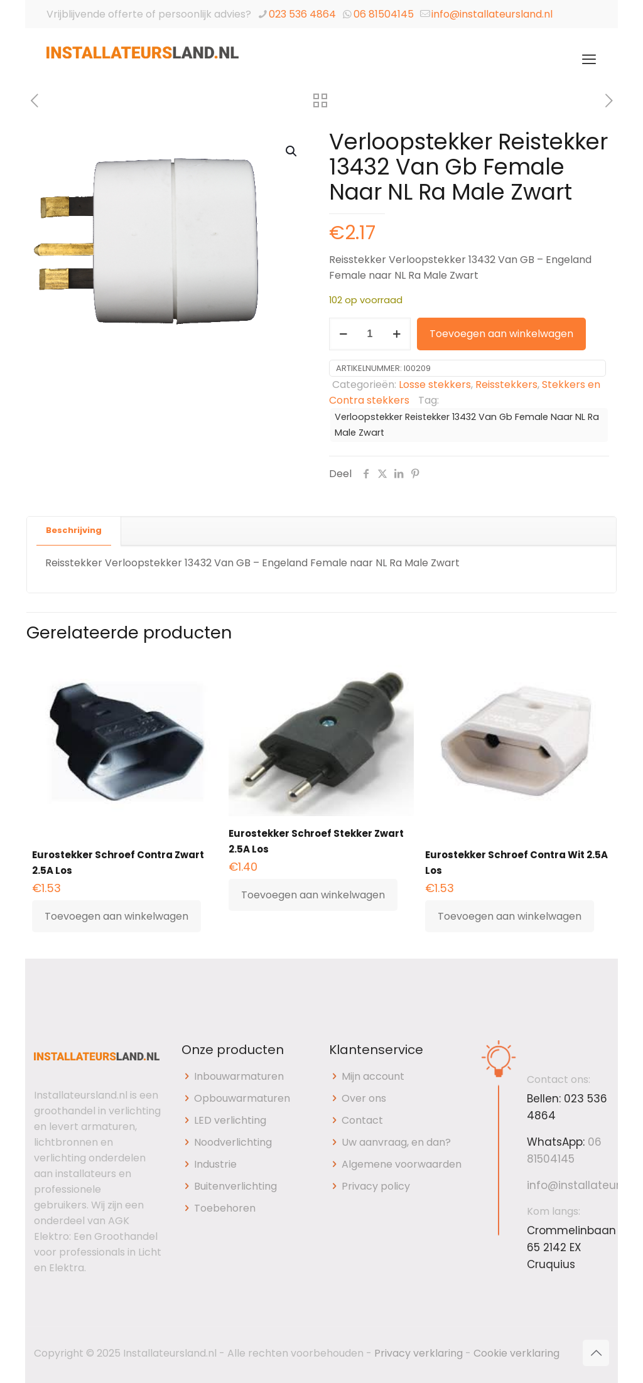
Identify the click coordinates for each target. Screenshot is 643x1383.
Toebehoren (225, 1208)
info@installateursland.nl (492, 14)
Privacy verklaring (418, 1353)
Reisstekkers (506, 384)
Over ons (364, 1098)
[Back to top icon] (596, 1353)
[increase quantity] (397, 334)
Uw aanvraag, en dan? (396, 1142)
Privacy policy (376, 1186)
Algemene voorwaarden (402, 1164)
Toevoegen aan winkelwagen (501, 333)
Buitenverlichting (235, 1186)
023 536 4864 (302, 14)
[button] (292, 151)
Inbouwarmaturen (239, 1076)
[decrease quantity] (343, 334)
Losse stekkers (435, 384)
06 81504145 (384, 14)
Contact (362, 1120)
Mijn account (373, 1076)
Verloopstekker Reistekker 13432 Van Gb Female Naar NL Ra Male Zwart (467, 425)
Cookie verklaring (516, 1353)
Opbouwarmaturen (242, 1098)
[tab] (74, 531)
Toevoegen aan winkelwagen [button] (116, 916)
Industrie (215, 1164)
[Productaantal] (370, 334)
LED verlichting (230, 1120)
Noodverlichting (233, 1142)
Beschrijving (74, 530)
